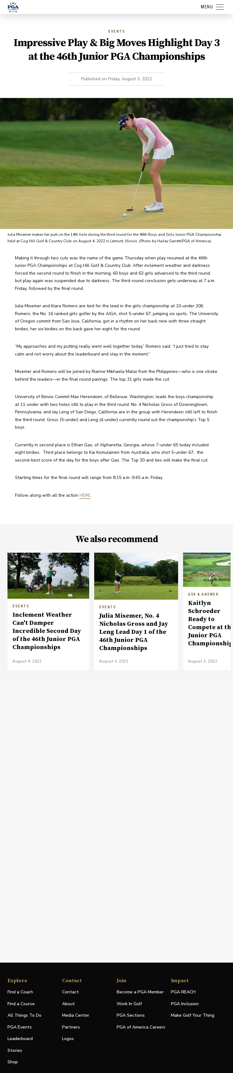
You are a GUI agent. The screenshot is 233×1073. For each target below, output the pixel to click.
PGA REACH (183, 992)
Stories (14, 1050)
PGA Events (19, 1027)
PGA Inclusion (185, 1004)
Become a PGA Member (140, 992)
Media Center (75, 1015)
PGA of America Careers (141, 1027)
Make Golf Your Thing (192, 1015)
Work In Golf (129, 1004)
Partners (71, 1027)
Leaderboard (20, 1039)
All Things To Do (24, 1015)
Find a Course (21, 1004)
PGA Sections (131, 1015)
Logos (68, 1039)
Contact (70, 992)
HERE (85, 495)
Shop (12, 1062)
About (68, 1004)
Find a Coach (20, 992)
